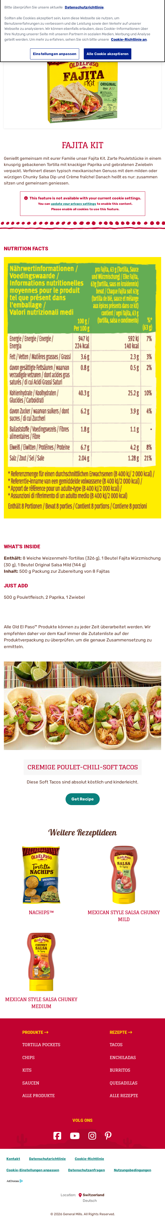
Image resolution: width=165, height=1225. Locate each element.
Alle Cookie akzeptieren (108, 50)
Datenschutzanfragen (86, 1170)
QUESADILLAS (123, 1083)
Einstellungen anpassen (54, 50)
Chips (28, 1057)
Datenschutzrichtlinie (47, 1159)
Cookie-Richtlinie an (129, 36)
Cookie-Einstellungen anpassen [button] (32, 1170)
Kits (27, 1070)
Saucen (30, 1083)
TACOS (116, 1044)
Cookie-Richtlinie (89, 1159)
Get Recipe (82, 799)
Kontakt (13, 1159)
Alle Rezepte (124, 1095)
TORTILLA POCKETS (41, 1044)
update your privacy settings (73, 204)
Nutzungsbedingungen (132, 1170)
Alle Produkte (38, 1095)
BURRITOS (120, 1070)
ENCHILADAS (123, 1057)
